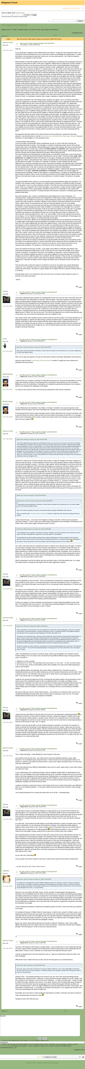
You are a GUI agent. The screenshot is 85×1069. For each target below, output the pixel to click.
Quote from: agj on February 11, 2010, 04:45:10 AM (31, 965)
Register (25, 25)
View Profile (6, 50)
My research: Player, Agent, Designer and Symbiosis (43, 29)
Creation (14, 29)
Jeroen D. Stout (8, 42)
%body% (40, 1027)
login (17, 12)
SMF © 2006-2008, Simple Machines (49, 1067)
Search (11, 25)
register (22, 12)
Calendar (16, 25)
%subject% (3, 1050)
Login (20, 25)
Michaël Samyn (8, 374)
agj (16, 936)
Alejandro (6, 871)
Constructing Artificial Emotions (40, 360)
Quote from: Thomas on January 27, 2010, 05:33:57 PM (32, 439)
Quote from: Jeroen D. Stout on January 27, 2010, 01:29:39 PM (34, 347)
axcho (5, 339)
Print (55, 35)
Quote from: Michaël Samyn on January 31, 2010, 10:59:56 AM (34, 529)
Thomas (5, 291)
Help (7, 25)
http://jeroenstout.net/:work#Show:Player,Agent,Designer (58, 136)
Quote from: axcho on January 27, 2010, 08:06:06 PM (31, 495)
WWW (10, 50)
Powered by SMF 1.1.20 (32, 1067)
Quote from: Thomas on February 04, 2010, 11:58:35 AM (32, 626)
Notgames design (23, 29)
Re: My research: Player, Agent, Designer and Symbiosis (38, 292)
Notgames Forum (6, 29)
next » (81, 33)
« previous (75, 33)
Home (4, 25)
